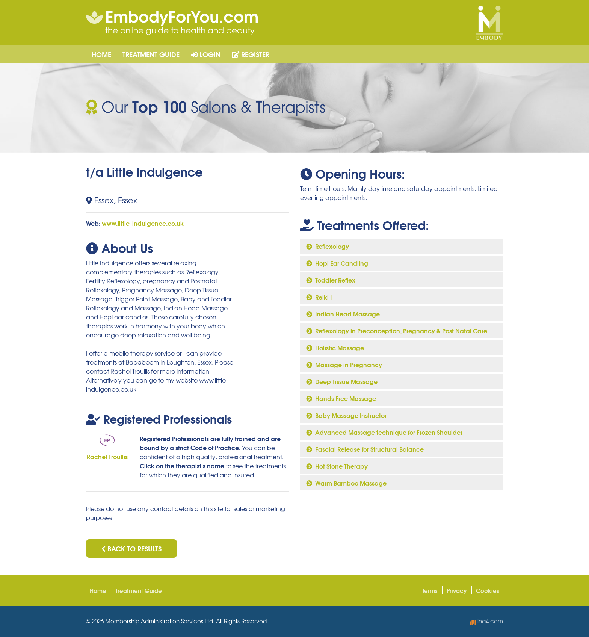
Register (250, 54)
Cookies (487, 590)
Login (205, 54)
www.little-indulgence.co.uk (143, 223)
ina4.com (486, 621)
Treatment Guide (151, 54)
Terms (430, 590)
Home (101, 54)
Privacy (457, 590)
